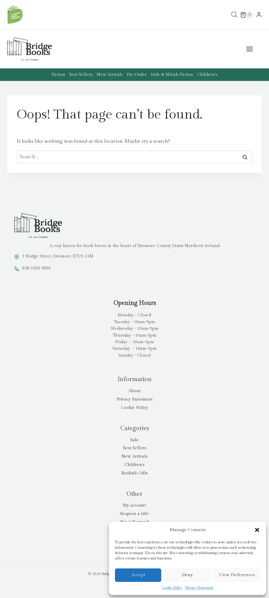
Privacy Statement (199, 587)
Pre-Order (137, 74)
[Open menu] (252, 49)
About (134, 391)
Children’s (207, 74)
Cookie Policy (172, 587)
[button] (257, 530)
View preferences (237, 574)
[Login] (259, 15)
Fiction (58, 74)
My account (134, 505)
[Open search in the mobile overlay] (234, 15)
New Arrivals (110, 74)
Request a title (134, 513)
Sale (134, 440)
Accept (138, 574)
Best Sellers (81, 74)
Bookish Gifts (135, 473)
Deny (187, 574)
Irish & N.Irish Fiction (172, 74)
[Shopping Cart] (246, 14)
